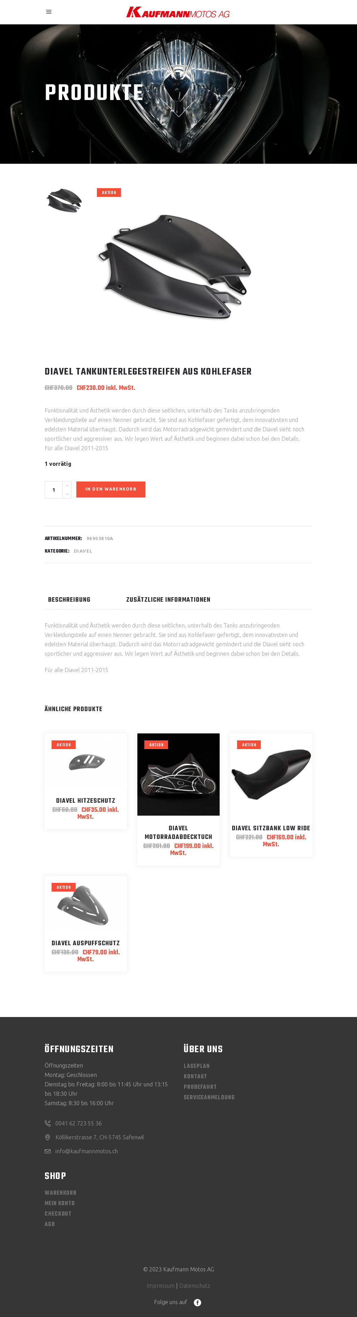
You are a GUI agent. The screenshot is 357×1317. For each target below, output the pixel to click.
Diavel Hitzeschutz (85, 801)
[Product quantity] (54, 490)
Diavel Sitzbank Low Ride (271, 829)
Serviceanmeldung (209, 1097)
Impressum (161, 1286)
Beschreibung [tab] (69, 600)
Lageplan (197, 1066)
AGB (50, 1224)
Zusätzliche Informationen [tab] (168, 600)
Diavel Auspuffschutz (86, 944)
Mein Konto (60, 1203)
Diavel (83, 550)
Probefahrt (200, 1087)
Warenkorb (61, 1193)
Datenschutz (194, 1286)
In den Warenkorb (110, 489)
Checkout (58, 1214)
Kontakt (195, 1076)
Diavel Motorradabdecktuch (178, 833)
